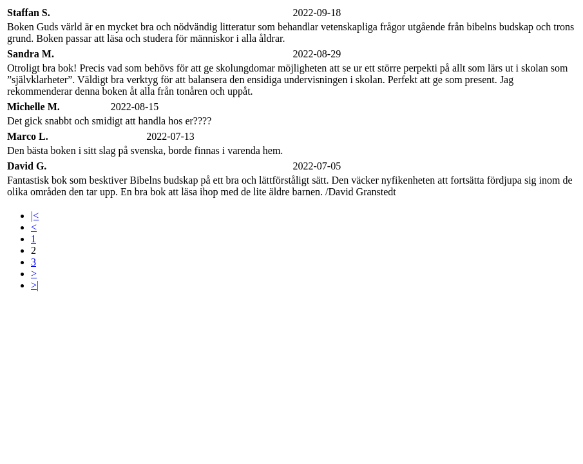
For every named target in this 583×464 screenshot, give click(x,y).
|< (35, 215)
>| (35, 285)
